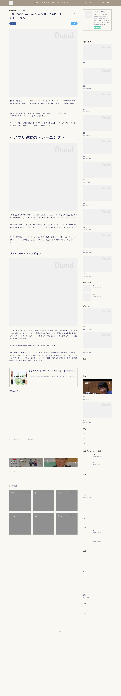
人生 (89, 3)
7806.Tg (34, 101)
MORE (108, 3)
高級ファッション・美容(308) (25, 439)
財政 (69, 3)
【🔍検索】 (53, 3)
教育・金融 (82, 3)
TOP (46, 3)
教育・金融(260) (13, 439)
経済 (75, 3)
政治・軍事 (62, 3)
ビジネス (96, 3)
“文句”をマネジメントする (91, 667)
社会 (103, 3)
